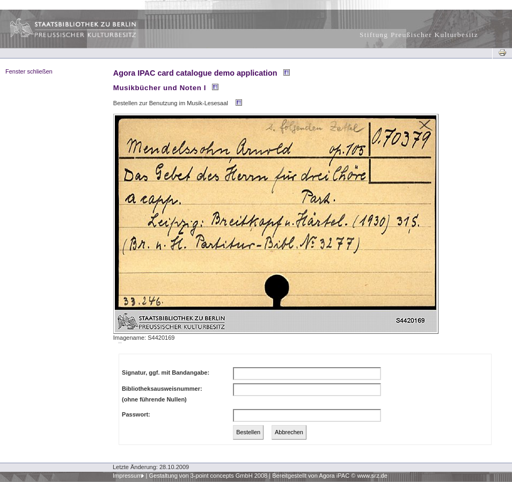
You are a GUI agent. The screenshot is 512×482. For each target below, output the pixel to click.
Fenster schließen (29, 71)
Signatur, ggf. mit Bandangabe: (165, 372)
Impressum (127, 475)
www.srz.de (372, 475)
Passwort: (136, 414)
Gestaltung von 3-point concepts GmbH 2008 (208, 475)
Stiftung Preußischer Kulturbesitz (419, 35)
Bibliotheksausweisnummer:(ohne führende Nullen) (162, 394)
